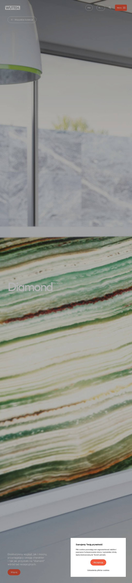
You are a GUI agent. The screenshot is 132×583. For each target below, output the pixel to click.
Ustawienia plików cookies (98, 570)
